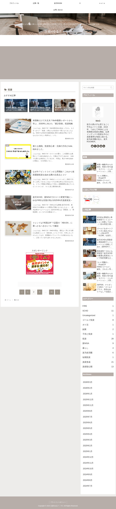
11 (52, 292)
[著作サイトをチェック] (92, 146)
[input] (98, 87)
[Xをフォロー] (95, 146)
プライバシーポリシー (58, 502)
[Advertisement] (58, 62)
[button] (71, 105)
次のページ (39, 284)
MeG (98, 121)
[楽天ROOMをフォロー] (98, 146)
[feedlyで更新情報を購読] (101, 146)
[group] (16, 105)
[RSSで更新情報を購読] (103, 146)
